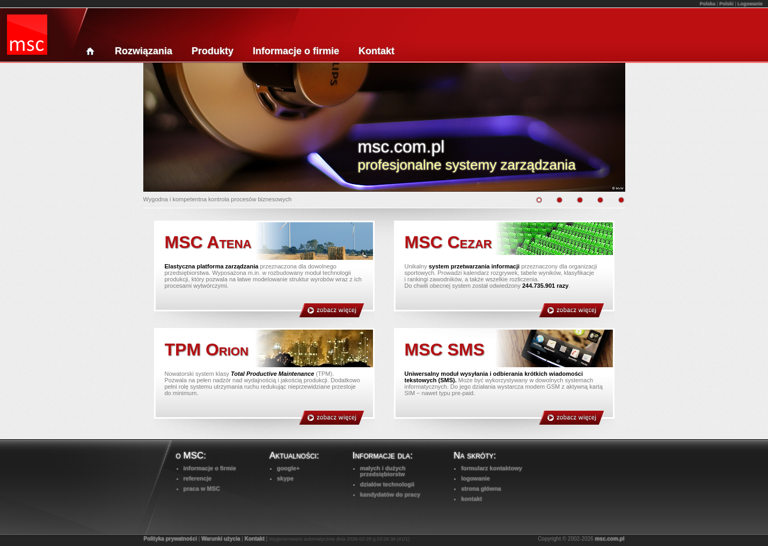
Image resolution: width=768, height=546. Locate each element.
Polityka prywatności (170, 539)
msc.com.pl (609, 539)
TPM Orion (206, 349)
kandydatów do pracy (390, 494)
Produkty (212, 51)
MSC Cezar (448, 242)
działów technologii (387, 484)
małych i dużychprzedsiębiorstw (383, 471)
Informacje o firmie (296, 51)
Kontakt (376, 51)
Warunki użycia (220, 539)
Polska (707, 3)
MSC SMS (445, 349)
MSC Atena (208, 242)
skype (285, 478)
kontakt (471, 499)
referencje (198, 478)
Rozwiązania (143, 51)
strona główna (481, 488)
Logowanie (750, 3)
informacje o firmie (210, 468)
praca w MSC (202, 488)
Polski (726, 3)
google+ (288, 468)
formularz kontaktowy (491, 468)
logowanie (475, 478)
